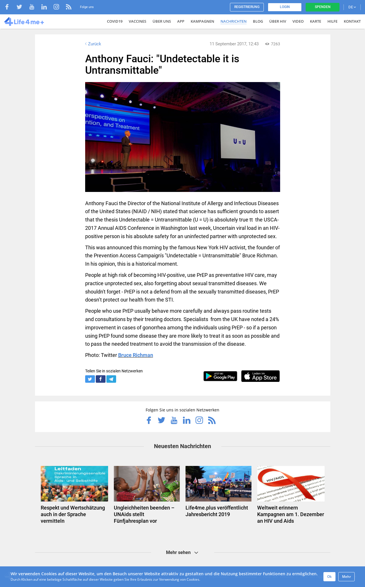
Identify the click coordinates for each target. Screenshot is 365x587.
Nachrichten (233, 21)
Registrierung (246, 7)
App (180, 21)
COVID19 (114, 21)
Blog (258, 21)
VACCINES (137, 21)
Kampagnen (202, 21)
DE (352, 7)
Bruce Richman (135, 355)
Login (285, 7)
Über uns (162, 21)
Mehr (346, 576)
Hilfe (332, 21)
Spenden (323, 7)
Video (298, 21)
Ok (329, 576)
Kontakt (352, 21)
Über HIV (277, 21)
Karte (315, 21)
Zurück (92, 43)
